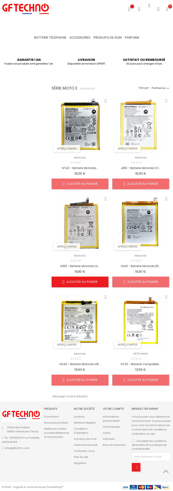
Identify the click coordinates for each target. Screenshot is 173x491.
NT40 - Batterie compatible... (141, 363)
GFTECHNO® (140, 353)
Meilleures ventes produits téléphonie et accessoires (56, 432)
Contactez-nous (84, 450)
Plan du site (81, 456)
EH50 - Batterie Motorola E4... (80, 265)
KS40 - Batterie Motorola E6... (140, 265)
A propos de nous (85, 438)
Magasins (80, 462)
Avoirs (107, 432)
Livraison (79, 416)
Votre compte (113, 408)
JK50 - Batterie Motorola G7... (140, 167)
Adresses (109, 438)
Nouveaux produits (56, 422)
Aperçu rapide (67, 147)
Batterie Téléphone (50, 37)
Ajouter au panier (80, 182)
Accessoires (79, 37)
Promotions (51, 416)
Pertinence (159, 87)
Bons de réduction (114, 444)
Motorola (80, 156)
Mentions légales (85, 422)
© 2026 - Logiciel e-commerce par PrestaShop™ (32, 486)
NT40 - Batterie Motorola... (80, 167)
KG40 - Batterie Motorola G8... (80, 363)
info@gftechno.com (17, 447)
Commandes (111, 426)
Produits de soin (107, 37)
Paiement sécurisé (86, 444)
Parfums (132, 37)
